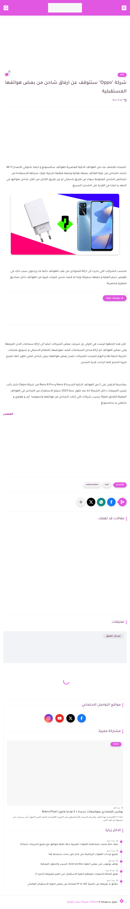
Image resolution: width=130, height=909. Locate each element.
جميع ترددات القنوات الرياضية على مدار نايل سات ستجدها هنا (83, 854)
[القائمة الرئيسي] (124, 7)
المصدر (8, 414)
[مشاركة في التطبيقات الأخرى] (81, 502)
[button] (111, 502)
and (122, 75)
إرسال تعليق (113, 636)
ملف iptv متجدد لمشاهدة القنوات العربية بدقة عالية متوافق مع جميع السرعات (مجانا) (69, 844)
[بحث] (5, 7)
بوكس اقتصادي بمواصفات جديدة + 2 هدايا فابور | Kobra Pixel (82, 812)
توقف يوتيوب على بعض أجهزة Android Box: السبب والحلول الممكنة (79, 864)
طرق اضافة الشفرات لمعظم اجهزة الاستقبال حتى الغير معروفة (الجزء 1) (76, 874)
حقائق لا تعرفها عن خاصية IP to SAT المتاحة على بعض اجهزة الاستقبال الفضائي (72, 884)
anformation (92, 485)
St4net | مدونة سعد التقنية (82, 902)
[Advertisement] (65, 46)
